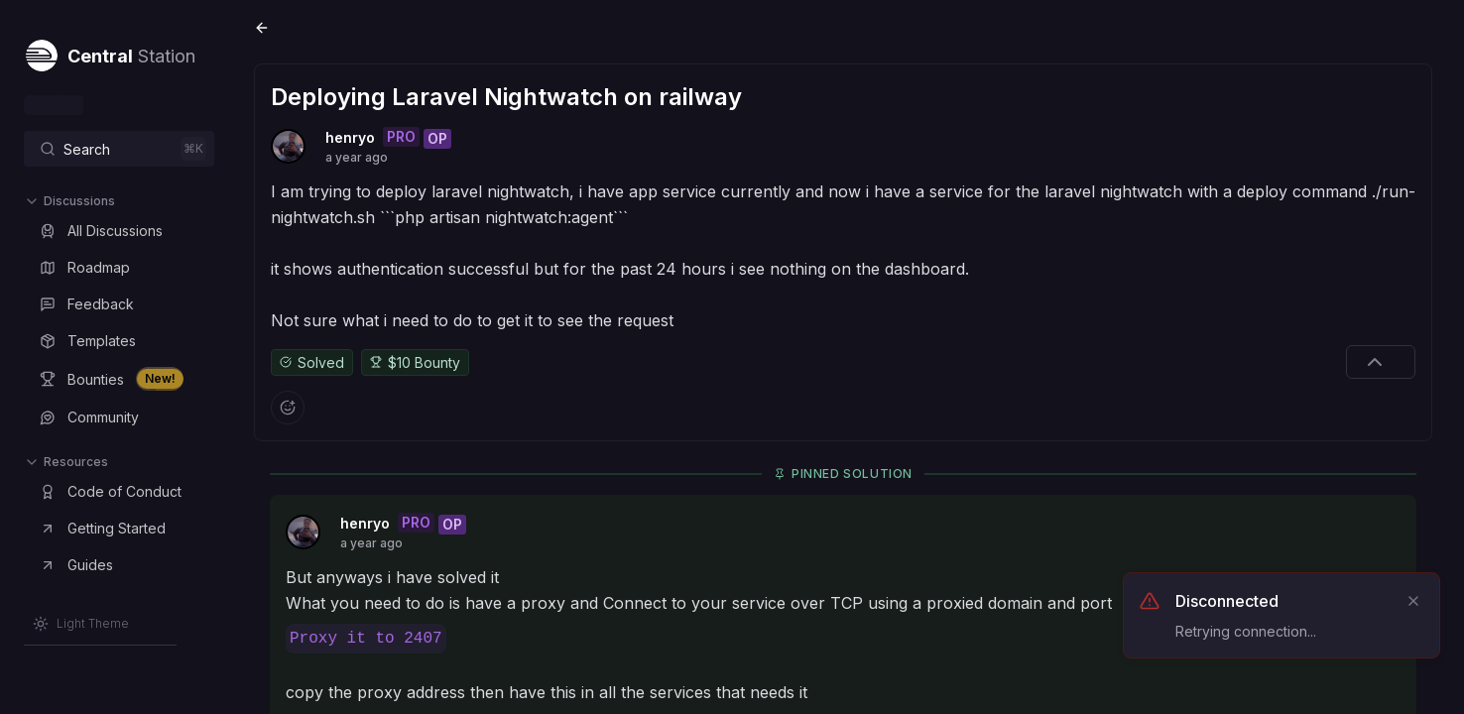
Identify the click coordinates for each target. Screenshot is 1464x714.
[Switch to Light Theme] (81, 624)
